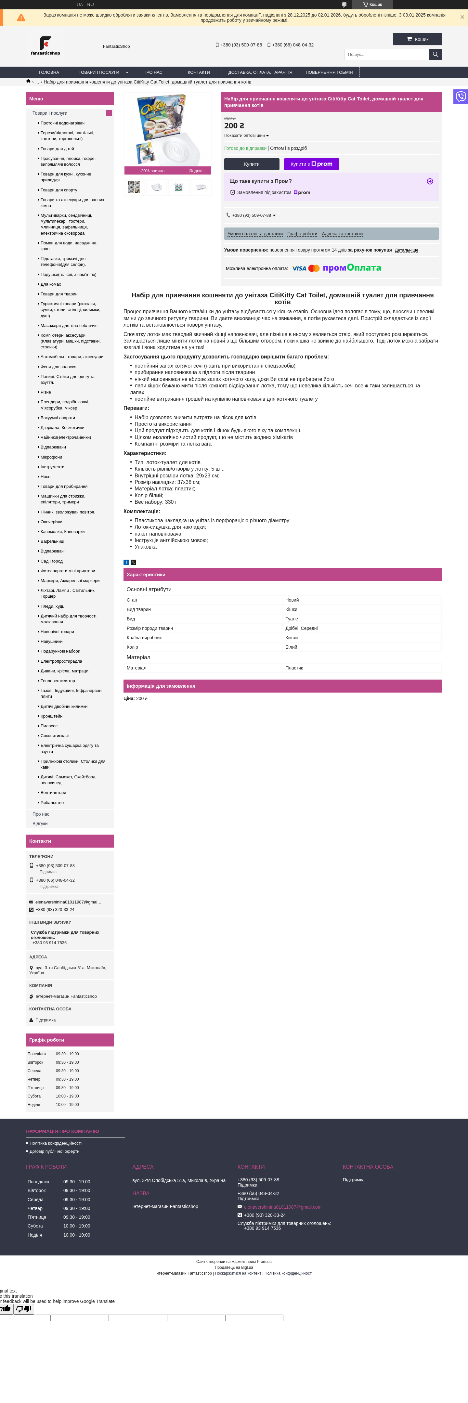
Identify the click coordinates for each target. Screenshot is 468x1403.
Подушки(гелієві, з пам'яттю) (69, 274)
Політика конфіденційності (56, 1143)
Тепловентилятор (58, 680)
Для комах (51, 284)
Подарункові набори (60, 651)
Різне (46, 392)
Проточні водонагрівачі (63, 123)
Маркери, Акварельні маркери (70, 580)
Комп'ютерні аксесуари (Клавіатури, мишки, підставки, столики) (71, 341)
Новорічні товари (57, 631)
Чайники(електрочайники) (66, 437)
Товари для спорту (59, 190)
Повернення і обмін (329, 72)
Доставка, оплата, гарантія (260, 72)
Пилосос (49, 725)
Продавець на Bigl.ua (234, 1267)
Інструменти (52, 466)
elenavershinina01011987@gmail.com (68, 902)
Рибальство (52, 802)
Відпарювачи (53, 447)
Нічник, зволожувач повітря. (68, 512)
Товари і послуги (99, 72)
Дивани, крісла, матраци (64, 671)
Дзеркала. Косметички (62, 427)
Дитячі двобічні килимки (64, 706)
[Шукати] (435, 54)
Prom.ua (264, 1261)
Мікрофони (51, 457)
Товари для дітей (57, 148)
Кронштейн (51, 716)
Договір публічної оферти (54, 1151)
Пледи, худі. (52, 606)
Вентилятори (53, 792)
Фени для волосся (58, 366)
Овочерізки (51, 521)
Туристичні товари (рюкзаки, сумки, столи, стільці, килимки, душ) (70, 309)
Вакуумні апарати (58, 417)
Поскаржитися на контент (238, 1273)
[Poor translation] (23, 1309)
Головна (49, 72)
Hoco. (46, 476)
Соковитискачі (55, 735)
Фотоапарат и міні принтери (68, 570)
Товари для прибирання (64, 486)
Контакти (199, 72)
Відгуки (40, 823)
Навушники (52, 641)
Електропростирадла (61, 661)
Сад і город (52, 561)
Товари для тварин (59, 294)
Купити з (311, 164)
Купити (252, 164)
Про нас (153, 72)
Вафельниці (52, 541)
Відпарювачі (53, 551)
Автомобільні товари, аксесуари (72, 356)
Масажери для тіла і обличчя (69, 325)
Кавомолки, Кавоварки (62, 531)
